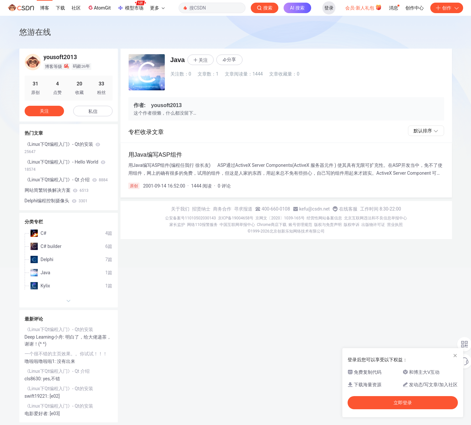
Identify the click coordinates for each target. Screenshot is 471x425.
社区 (76, 8)
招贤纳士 (201, 209)
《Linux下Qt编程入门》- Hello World (65, 165)
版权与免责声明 (328, 224)
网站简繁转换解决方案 (57, 190)
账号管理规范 (300, 224)
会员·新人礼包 (363, 7)
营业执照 (395, 224)
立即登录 (403, 402)
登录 (328, 8)
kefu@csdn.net (314, 209)
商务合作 (222, 209)
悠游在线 (35, 32)
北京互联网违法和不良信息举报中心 (375, 218)
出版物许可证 (373, 224)
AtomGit (99, 7)
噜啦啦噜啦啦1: (41, 361)
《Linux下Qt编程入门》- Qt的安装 (62, 148)
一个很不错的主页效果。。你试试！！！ (66, 353)
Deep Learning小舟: (45, 337)
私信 (92, 111)
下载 (60, 8)
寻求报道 (243, 209)
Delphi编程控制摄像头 (56, 200)
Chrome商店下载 (272, 224)
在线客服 (348, 209)
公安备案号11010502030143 (190, 218)
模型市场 (131, 6)
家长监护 (177, 224)
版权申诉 (351, 224)
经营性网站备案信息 (324, 218)
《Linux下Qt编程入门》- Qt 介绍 (66, 179)
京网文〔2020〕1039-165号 (280, 218)
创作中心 (414, 8)
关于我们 (180, 209)
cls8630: (34, 378)
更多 (157, 8)
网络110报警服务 (202, 224)
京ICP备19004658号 (236, 218)
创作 (446, 8)
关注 (44, 111)
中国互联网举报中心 (237, 224)
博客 (44, 8)
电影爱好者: (37, 413)
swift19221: (37, 396)
